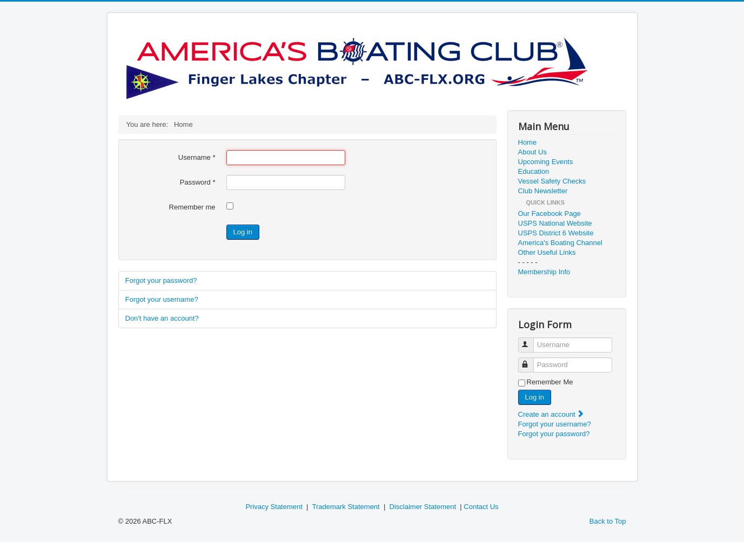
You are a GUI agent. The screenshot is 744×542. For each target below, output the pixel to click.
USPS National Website (555, 223)
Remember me (192, 207)
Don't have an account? (162, 318)
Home (527, 142)
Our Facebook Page (549, 213)
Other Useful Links (547, 252)
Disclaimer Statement (423, 507)
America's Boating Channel (560, 243)
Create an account (551, 414)
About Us (532, 152)
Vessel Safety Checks (552, 181)
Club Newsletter (543, 191)
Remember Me (550, 382)
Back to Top (607, 521)
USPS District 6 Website (556, 233)
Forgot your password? (161, 280)
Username (197, 157)
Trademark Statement (345, 507)
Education (533, 171)
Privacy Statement (274, 507)
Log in (242, 232)
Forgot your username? (161, 299)
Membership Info (544, 272)
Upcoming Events (545, 162)
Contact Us (481, 507)
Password (198, 182)
